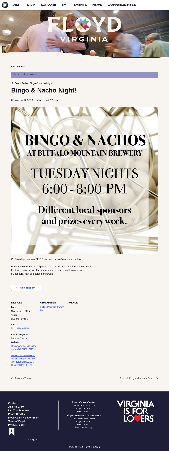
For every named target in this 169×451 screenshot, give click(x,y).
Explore (48, 4)
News (97, 4)
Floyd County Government (23, 417)
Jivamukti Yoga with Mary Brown (137, 378)
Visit (16, 4)
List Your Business (18, 410)
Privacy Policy (16, 425)
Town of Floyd (16, 421)
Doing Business (122, 4)
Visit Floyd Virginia (5, 5)
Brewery (15, 338)
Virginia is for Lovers (136, 411)
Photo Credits (16, 414)
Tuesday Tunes (22, 378)
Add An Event (16, 406)
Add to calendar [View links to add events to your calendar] (27, 288)
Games (23, 338)
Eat (65, 4)
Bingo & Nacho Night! (20, 328)
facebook (11, 432)
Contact (13, 403)
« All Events (18, 66)
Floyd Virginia (84, 29)
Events (80, 4)
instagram (33, 439)
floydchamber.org (83, 427)
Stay (31, 4)
